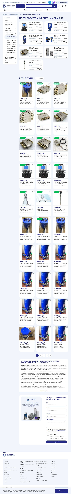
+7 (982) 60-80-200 (41, 2)
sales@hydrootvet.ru (29, 2)
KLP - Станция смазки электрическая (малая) (12, 40)
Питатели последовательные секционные (12, 50)
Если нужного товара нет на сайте (10, 471)
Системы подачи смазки (41, 467)
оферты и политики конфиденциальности (56, 431)
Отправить (56, 442)
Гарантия (22, 472)
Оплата (21, 468)
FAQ (21, 474)
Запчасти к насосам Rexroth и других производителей (9, 59)
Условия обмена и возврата (26, 470)
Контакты (39, 10)
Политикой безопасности (39, 491)
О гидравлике (39, 470)
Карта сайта (22, 480)
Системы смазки (8, 30)
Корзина (22, 476)
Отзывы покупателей (25, 481)
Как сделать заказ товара (10, 467)
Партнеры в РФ (23, 478)
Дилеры (53, 476)
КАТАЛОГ (6, 480)
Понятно (61, 491)
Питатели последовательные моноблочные (12, 48)
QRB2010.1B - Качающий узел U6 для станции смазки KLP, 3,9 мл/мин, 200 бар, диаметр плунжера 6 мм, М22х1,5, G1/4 (26, 211)
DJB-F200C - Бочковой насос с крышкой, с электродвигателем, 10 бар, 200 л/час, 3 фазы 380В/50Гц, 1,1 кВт (60, 211)
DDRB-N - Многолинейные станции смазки (12, 44)
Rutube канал (39, 474)
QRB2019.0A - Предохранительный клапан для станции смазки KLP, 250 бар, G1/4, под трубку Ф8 (42, 211)
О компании (28, 10)
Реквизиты (6, 465)
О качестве (61, 10)
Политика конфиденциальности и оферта (27, 462)
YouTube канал (39, 472)
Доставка (50, 10)
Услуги (5, 481)
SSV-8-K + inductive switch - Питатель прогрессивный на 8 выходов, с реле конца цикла (60, 129)
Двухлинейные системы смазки (9, 33)
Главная (8, 10)
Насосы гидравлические (41, 461)
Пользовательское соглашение (27, 464)
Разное (6, 62)
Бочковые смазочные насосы (12, 52)
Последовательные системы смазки (10, 37)
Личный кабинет (39, 476)
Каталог (20, 6)
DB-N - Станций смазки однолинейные (12, 42)
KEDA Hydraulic (7, 478)
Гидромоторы (8, 54)
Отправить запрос (8, 469)
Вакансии (38, 478)
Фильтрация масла (40, 465)
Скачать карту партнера (41, 480)
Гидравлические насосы (8, 25)
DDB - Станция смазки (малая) (12, 46)
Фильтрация (7, 28)
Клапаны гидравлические (8, 21)
